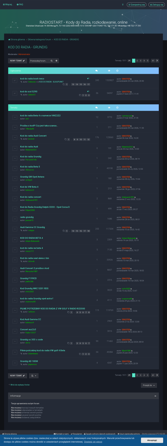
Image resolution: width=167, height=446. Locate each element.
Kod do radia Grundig (30, 156)
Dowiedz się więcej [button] (93, 442)
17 (88, 84)
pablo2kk (29, 281)
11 (84, 139)
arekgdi (28, 180)
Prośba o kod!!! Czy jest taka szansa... (39, 125)
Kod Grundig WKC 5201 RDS (34, 288)
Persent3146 (31, 160)
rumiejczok (127, 116)
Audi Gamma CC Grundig (32, 227)
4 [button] (144, 61)
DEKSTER (126, 79)
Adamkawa (33, 354)
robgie (31, 230)
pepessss (32, 364)
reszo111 (29, 251)
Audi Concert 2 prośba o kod (34, 268)
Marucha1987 (31, 271)
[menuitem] (20, 4)
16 (84, 84)
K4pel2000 (30, 210)
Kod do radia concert (30, 197)
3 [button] (140, 61)
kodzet (31, 139)
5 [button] (147, 61)
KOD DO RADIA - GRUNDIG (27, 47)
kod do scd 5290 (28, 91)
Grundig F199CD (28, 278)
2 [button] (137, 61)
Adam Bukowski (32, 241)
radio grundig (27, 217)
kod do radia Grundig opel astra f (36, 298)
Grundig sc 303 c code (31, 339)
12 (88, 139)
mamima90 (30, 302)
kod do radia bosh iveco (32, 78)
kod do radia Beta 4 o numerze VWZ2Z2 (40, 115)
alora (27, 343)
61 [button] (153, 61)
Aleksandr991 (31, 200)
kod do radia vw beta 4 (31, 248)
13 (73, 84)
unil (27, 119)
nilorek (31, 261)
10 (81, 139)
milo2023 (29, 292)
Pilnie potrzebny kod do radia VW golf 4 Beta (42, 350)
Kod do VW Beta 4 (29, 186)
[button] (129, 60)
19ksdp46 (29, 129)
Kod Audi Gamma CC (30, 319)
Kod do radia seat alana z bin (34, 258)
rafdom (31, 312)
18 (88, 231)
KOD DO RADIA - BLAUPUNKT (51, 82)
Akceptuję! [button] (152, 440)
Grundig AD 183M (29, 361)
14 (77, 84)
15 (81, 84)
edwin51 (32, 95)
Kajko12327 (30, 333)
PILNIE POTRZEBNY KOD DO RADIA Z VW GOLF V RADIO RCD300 (52, 308)
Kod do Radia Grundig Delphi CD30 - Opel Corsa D (45, 207)
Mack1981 (126, 351)
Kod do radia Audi (29, 146)
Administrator (24, 54)
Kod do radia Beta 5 (30, 166)
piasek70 (29, 220)
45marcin (29, 170)
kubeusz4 (29, 190)
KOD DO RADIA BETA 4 (31, 238)
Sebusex (32, 82)
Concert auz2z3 (28, 329)
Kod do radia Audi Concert (33, 135)
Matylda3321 (31, 150)
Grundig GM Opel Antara (32, 176)
